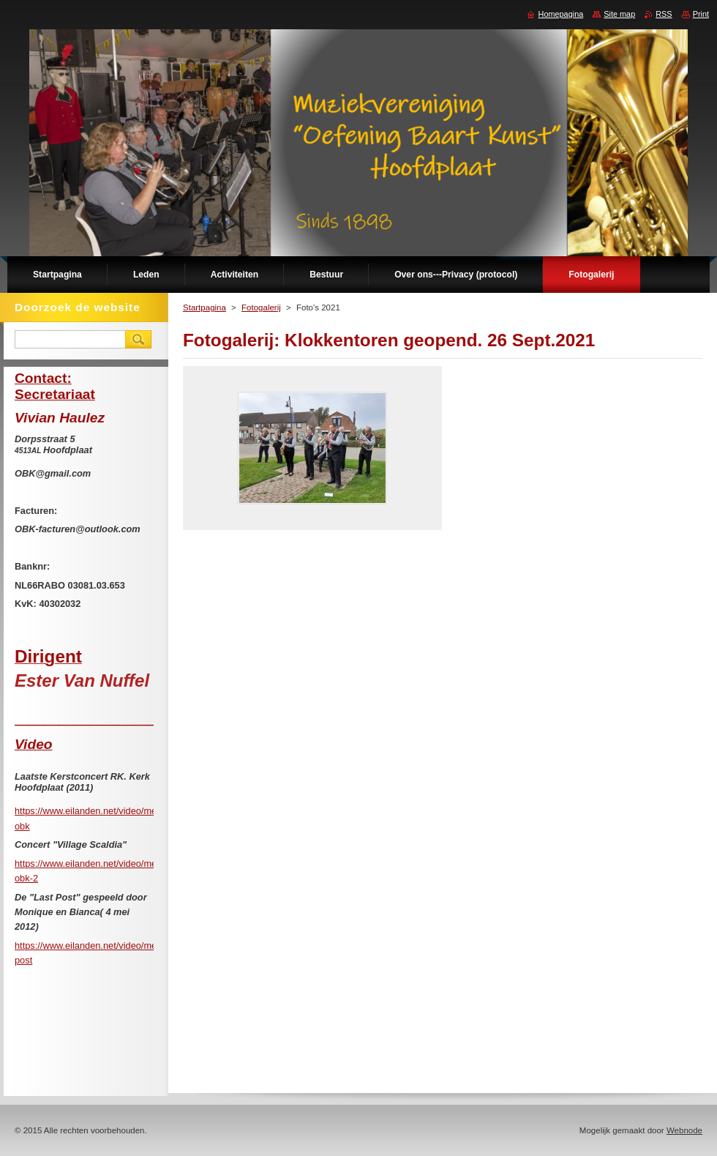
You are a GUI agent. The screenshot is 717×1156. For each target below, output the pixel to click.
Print (701, 14)
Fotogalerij (261, 307)
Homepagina (561, 14)
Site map (619, 14)
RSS (664, 14)
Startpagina (204, 307)
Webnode (684, 1130)
